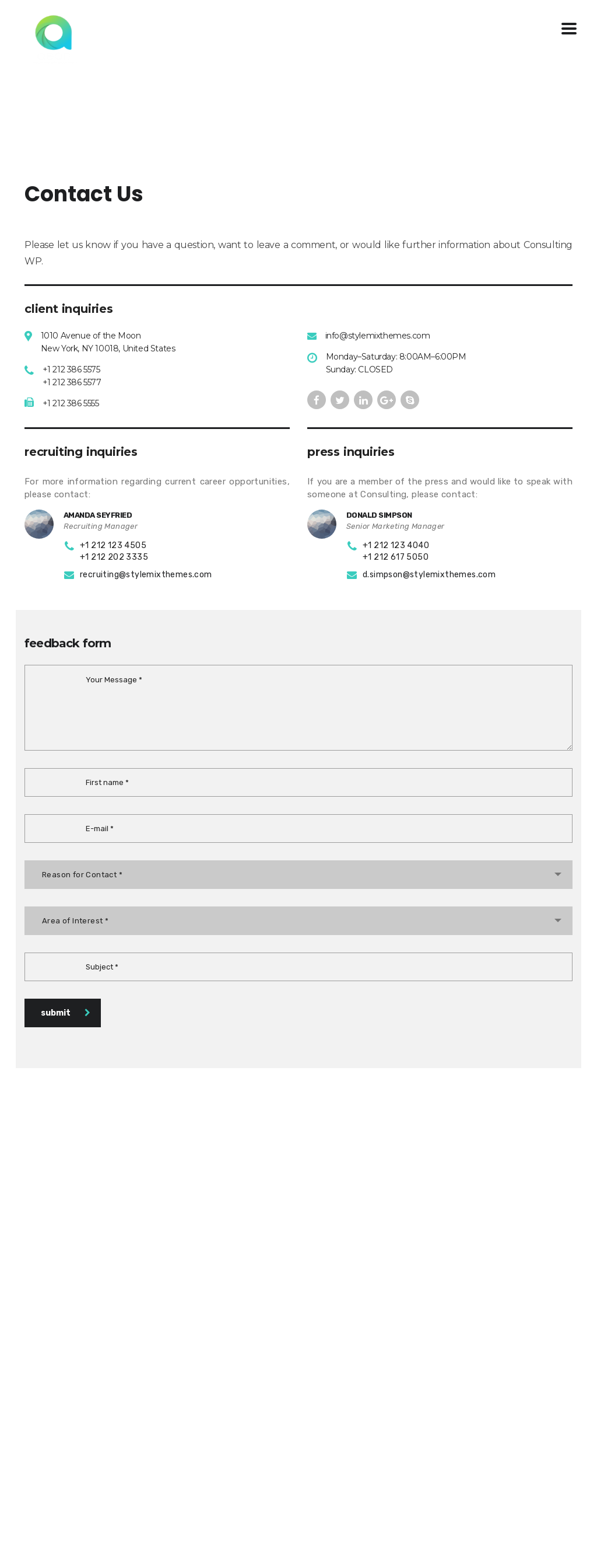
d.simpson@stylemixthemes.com (429, 575)
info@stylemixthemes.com (377, 335)
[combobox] (298, 874)
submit (65, 1013)
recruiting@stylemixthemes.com (146, 575)
